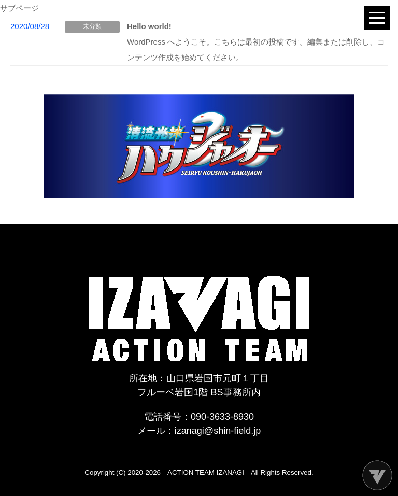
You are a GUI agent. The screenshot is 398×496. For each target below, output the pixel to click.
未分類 (92, 26)
